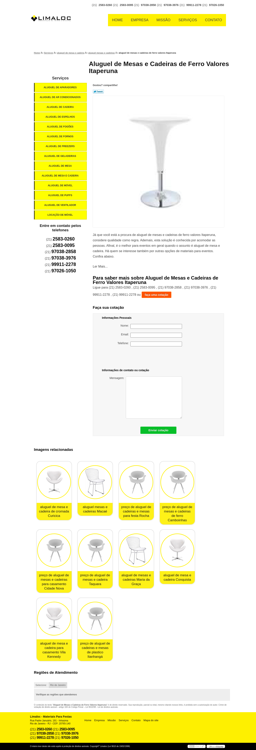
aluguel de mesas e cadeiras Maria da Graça (136, 579)
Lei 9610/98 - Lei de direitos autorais (101, 707)
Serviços (187, 20)
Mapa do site (151, 720)
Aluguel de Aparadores (60, 87)
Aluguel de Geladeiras (60, 156)
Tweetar (98, 91)
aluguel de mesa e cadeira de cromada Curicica (54, 511)
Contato (213, 20)
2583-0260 (105, 5)
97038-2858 (148, 5)
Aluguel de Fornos (60, 136)
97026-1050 (216, 5)
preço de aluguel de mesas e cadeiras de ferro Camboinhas (177, 513)
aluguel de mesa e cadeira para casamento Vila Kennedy (54, 650)
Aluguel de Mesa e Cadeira (60, 175)
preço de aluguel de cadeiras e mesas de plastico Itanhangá (95, 650)
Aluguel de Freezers (60, 146)
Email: (151, 335)
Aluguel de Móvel (60, 185)
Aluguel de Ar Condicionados (60, 97)
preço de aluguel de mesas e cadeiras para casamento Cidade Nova (54, 581)
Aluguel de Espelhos (60, 116)
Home (117, 20)
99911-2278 (193, 5)
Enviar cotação (158, 430)
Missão (163, 20)
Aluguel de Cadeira (60, 107)
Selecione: (41, 685)
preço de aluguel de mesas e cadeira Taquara (95, 579)
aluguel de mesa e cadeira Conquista (177, 577)
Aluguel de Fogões (60, 126)
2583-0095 (126, 5)
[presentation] (154, 358)
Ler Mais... (100, 266)
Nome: (151, 326)
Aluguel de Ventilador (60, 205)
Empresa (139, 20)
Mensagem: (146, 397)
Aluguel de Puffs (60, 195)
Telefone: (149, 344)
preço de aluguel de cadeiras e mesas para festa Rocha (136, 511)
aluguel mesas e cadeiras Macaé (95, 509)
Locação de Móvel (60, 215)
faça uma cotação (156, 294)
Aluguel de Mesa (60, 165)
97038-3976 (171, 5)
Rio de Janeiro (58, 685)
